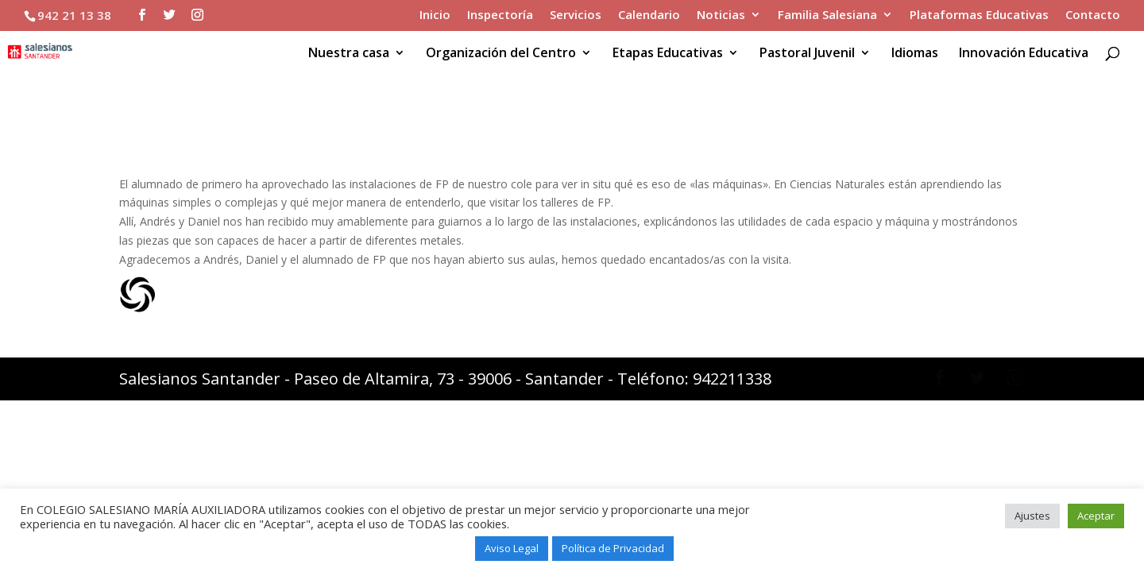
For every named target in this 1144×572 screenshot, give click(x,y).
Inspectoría (500, 15)
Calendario (649, 15)
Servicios (575, 15)
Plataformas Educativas (979, 15)
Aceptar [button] (1096, 515)
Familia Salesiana (827, 15)
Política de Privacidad (613, 548)
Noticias (721, 15)
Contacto (1092, 15)
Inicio (434, 15)
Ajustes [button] (1032, 515)
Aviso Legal (512, 548)
